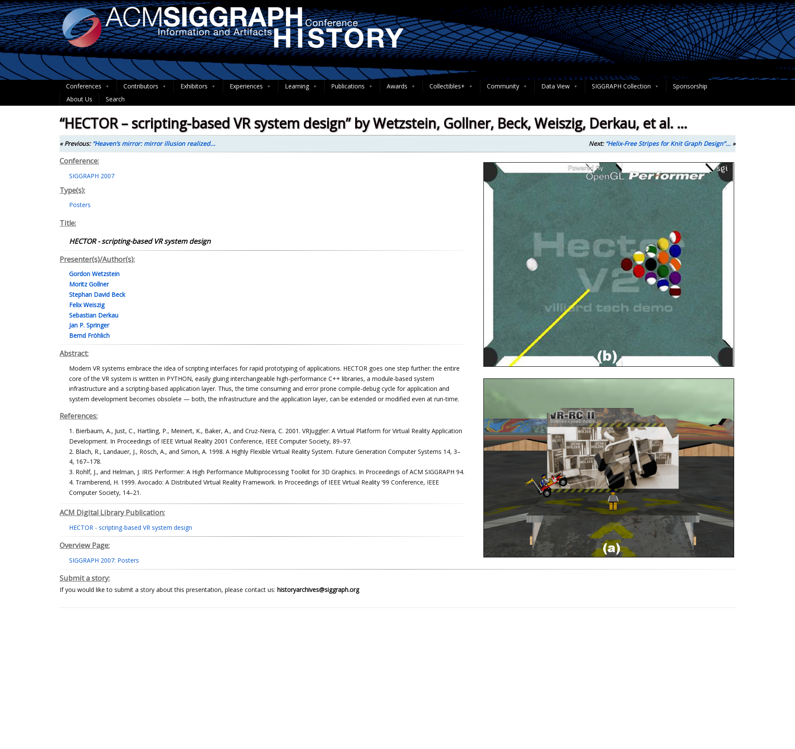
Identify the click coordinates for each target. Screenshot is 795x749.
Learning (301, 86)
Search (115, 99)
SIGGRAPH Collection (625, 86)
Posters (80, 205)
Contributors (145, 86)
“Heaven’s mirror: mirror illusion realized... (153, 143)
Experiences (250, 86)
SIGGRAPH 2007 (91, 176)
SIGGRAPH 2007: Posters (104, 560)
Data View (559, 86)
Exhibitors (198, 86)
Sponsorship (690, 86)
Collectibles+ (451, 86)
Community (507, 86)
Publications (352, 86)
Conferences (88, 86)
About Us (79, 99)
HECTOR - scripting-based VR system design (130, 527)
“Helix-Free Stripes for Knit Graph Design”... (668, 143)
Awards (401, 86)
